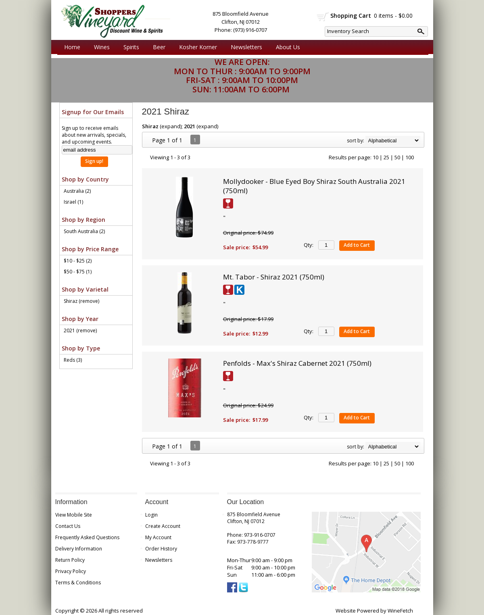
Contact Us (67, 526)
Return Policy (70, 560)
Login (151, 514)
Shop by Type (81, 348)
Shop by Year (80, 319)
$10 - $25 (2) (78, 260)
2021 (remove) (80, 330)
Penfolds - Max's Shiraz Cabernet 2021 (297, 363)
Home (72, 47)
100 (409, 157)
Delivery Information (78, 548)
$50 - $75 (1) (78, 271)
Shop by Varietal (85, 289)
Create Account (162, 526)
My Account (158, 537)
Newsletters (246, 47)
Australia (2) (77, 191)
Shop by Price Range (90, 249)
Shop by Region (83, 219)
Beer (157, 47)
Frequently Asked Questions (87, 537)
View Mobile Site (73, 514)
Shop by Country (85, 179)
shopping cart (323, 16)
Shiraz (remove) (81, 301)
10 (375, 157)
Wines (100, 47)
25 (386, 157)
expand (170, 126)
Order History (161, 548)
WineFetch (400, 610)
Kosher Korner (196, 47)
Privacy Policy (70, 571)
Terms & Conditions (78, 582)
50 (397, 157)
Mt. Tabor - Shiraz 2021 (273, 276)
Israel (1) (73, 201)
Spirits (129, 47)
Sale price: (236, 247)
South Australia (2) (84, 231)
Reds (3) (73, 359)
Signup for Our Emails (93, 112)
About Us (286, 47)
